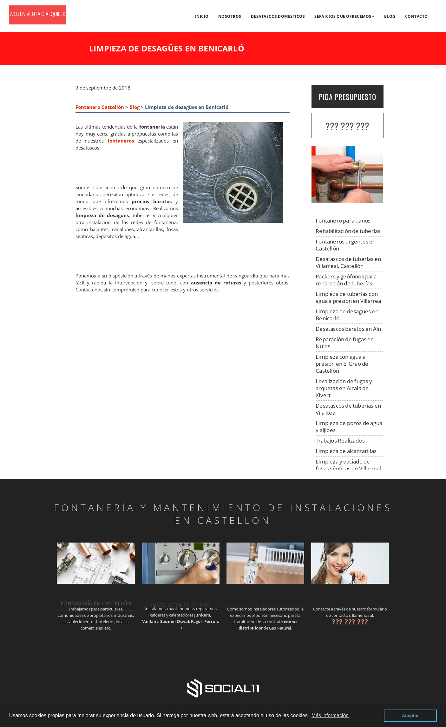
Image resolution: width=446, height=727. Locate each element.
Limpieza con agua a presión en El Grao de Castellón (342, 363)
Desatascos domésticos (278, 16)
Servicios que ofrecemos (342, 16)
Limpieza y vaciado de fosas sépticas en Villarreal (348, 465)
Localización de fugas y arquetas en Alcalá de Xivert (344, 388)
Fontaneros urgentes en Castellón (346, 245)
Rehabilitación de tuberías (348, 231)
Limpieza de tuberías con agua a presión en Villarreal (349, 297)
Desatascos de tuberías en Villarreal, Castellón (348, 262)
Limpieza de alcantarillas (346, 451)
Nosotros (229, 16)
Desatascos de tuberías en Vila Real (348, 409)
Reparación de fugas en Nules (345, 343)
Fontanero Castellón (99, 107)
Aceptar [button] (410, 715)
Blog (390, 16)
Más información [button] (330, 715)
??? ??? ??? (347, 125)
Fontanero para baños (343, 220)
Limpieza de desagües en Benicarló (347, 315)
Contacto (416, 16)
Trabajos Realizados (340, 440)
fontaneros (121, 141)
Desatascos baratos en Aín (348, 328)
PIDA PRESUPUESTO (347, 96)
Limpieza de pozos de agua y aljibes (349, 426)
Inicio (202, 16)
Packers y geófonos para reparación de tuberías (346, 280)
